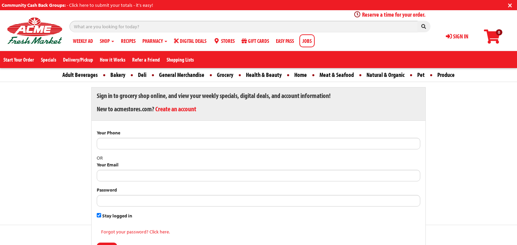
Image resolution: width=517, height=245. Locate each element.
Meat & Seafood (336, 75)
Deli (142, 75)
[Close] (510, 4)
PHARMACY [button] (154, 40)
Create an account (175, 108)
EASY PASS (285, 40)
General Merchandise (181, 75)
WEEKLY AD (83, 40)
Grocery (225, 75)
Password (107, 190)
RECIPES (128, 40)
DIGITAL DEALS (190, 40)
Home (300, 75)
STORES (224, 40)
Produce (446, 75)
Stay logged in (114, 216)
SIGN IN (457, 36)
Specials (48, 59)
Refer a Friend (146, 59)
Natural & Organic (385, 75)
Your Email (108, 165)
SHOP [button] (107, 40)
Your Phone (108, 133)
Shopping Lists (180, 59)
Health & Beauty (264, 75)
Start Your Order (18, 59)
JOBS (307, 40)
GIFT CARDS (255, 40)
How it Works (112, 59)
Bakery (117, 75)
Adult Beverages (80, 75)
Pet (421, 75)
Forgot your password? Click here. (135, 232)
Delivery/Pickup (78, 59)
